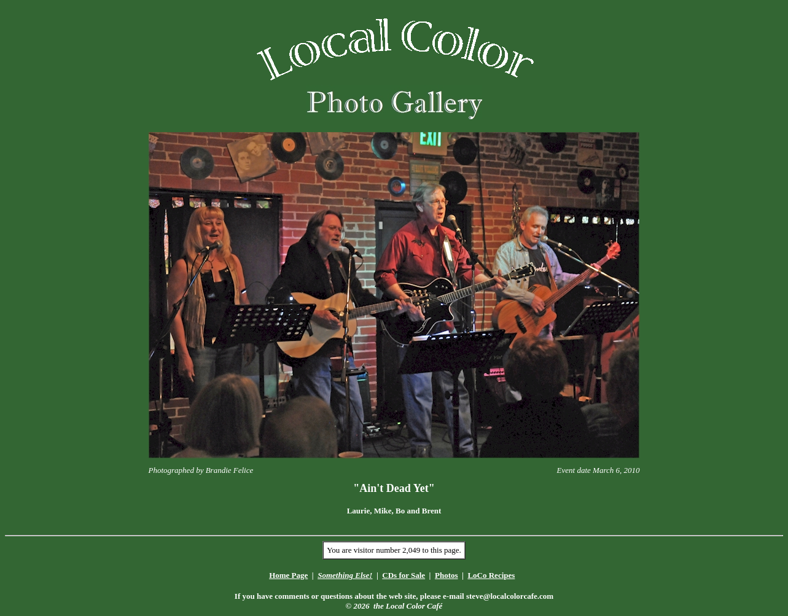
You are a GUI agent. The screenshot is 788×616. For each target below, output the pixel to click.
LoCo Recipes (491, 575)
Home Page (288, 575)
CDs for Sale (403, 575)
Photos (446, 575)
